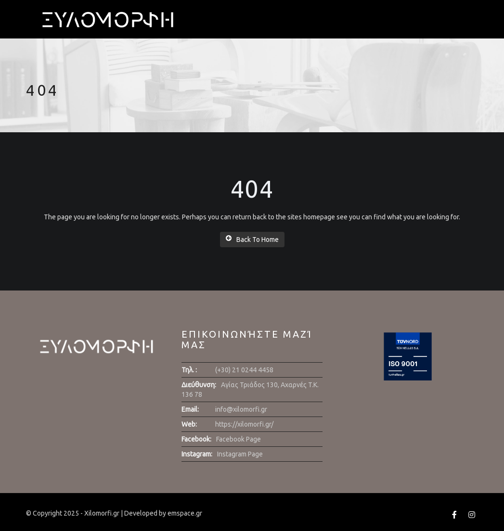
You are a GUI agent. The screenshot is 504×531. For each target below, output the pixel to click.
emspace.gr (185, 513)
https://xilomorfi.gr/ (244, 424)
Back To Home (252, 239)
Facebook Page (238, 439)
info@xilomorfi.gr (241, 409)
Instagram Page (240, 454)
